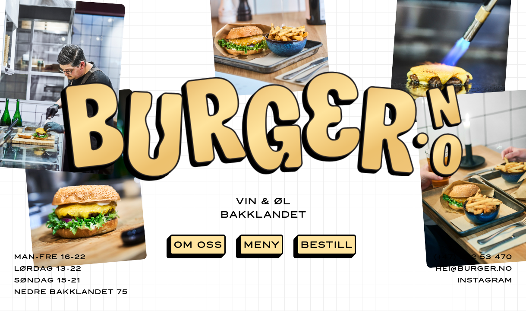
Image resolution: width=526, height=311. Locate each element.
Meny (261, 244)
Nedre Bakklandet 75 (71, 291)
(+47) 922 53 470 (473, 256)
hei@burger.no (473, 268)
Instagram (484, 280)
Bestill (326, 244)
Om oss (197, 244)
